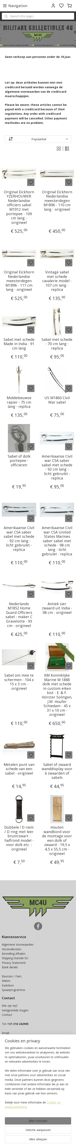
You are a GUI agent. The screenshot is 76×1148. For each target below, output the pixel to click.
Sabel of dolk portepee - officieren (19, 460)
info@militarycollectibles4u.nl (23, 1037)
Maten (6, 981)
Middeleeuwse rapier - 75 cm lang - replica (19, 402)
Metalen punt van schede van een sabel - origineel (19, 769)
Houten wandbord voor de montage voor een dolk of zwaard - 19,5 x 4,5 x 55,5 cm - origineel (57, 840)
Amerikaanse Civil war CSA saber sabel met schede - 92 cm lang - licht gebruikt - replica (57, 467)
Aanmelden (12, 1123)
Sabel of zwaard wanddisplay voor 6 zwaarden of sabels (57, 771)
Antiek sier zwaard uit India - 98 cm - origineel (57, 608)
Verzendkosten (11, 949)
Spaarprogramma (13, 990)
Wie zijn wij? (10, 1006)
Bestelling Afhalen (13, 954)
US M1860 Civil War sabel (57, 400)
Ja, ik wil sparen (16, 1093)
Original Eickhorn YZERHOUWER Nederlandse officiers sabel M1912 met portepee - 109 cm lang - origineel (19, 207)
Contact (7, 1015)
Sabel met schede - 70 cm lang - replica (57, 344)
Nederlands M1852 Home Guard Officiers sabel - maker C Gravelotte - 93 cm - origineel (18, 615)
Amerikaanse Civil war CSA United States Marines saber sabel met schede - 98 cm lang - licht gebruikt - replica (57, 541)
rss (64, 1140)
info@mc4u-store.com (18, 1042)
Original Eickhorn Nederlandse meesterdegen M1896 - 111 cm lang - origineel (19, 281)
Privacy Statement (14, 963)
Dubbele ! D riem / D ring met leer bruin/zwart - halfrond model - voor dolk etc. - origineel (19, 838)
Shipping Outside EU (15, 958)
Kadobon (8, 985)
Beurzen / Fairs (12, 976)
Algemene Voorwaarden (17, 944)
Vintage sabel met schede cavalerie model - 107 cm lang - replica (57, 281)
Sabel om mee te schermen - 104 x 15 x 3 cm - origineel (19, 682)
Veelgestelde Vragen (15, 1010)
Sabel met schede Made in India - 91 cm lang (19, 344)
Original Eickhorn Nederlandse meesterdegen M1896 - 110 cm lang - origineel (57, 201)
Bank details (10, 967)
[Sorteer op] (38, 139)
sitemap (56, 1140)
